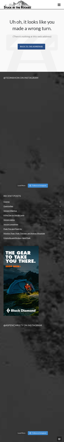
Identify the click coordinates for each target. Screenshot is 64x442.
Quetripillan (8, 206)
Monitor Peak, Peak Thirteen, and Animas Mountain (24, 233)
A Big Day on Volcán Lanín (14, 215)
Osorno (7, 202)
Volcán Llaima (9, 220)
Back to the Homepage (31, 46)
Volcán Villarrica (10, 211)
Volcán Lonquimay (11, 224)
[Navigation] (59, 4)
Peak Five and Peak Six (13, 229)
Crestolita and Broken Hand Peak (17, 238)
